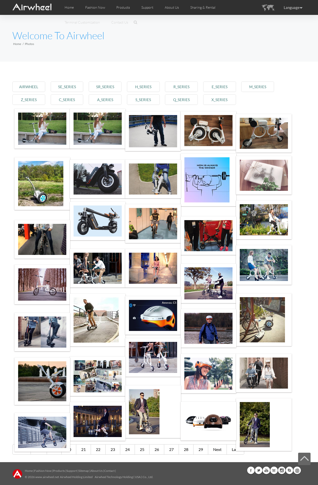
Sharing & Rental (202, 7)
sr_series (113, 86)
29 (201, 449)
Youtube (266, 470)
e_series (238, 86)
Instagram (281, 470)
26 (157, 449)
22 (98, 449)
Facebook (251, 470)
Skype (289, 470)
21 (83, 449)
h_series (155, 86)
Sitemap (84, 471)
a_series (113, 99)
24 (127, 449)
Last (235, 449)
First (22, 449)
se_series (72, 86)
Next (217, 449)
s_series (155, 99)
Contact (109, 471)
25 (142, 449)
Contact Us (119, 22)
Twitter (258, 470)
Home (69, 7)
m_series (279, 86)
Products (123, 7)
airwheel (30, 86)
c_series (72, 99)
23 (113, 449)
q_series (196, 99)
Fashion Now (42, 471)
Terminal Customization (82, 22)
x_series (238, 99)
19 (54, 449)
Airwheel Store (274, 470)
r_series (196, 86)
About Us (96, 471)
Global (297, 470)
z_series (30, 99)
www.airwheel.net (47, 477)
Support (147, 7)
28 (186, 449)
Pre (39, 449)
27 (171, 449)
